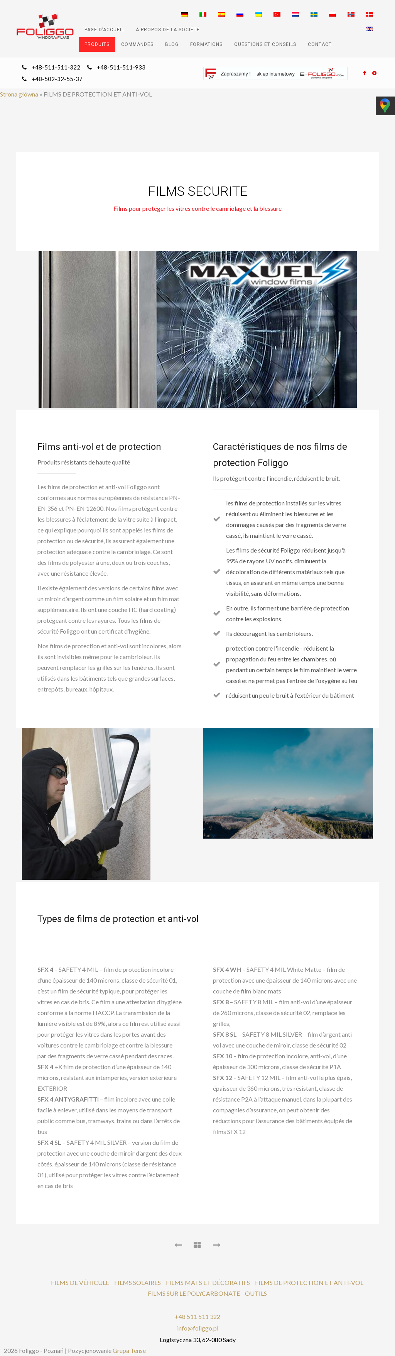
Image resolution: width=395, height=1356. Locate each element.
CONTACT (320, 44)
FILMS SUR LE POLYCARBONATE (194, 1293)
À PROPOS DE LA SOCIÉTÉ (168, 29)
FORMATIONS (206, 44)
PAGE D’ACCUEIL (104, 29)
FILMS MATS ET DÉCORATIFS (208, 1282)
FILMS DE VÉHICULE (80, 1282)
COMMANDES (137, 44)
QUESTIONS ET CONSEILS (265, 44)
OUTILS (256, 1293)
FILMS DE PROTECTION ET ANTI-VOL (309, 1282)
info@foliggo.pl (197, 1328)
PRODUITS (97, 44)
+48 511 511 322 (197, 1316)
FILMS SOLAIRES (137, 1282)
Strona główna (19, 94)
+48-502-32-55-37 (57, 78)
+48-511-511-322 (56, 67)
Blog (172, 44)
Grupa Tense (129, 1350)
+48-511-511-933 (121, 67)
